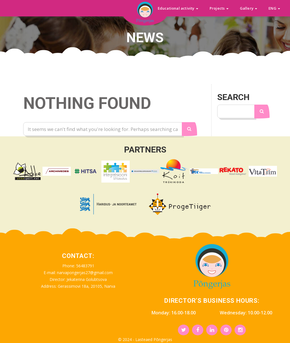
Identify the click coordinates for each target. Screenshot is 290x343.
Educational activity (178, 8)
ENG (274, 8)
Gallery (248, 8)
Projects (219, 8)
